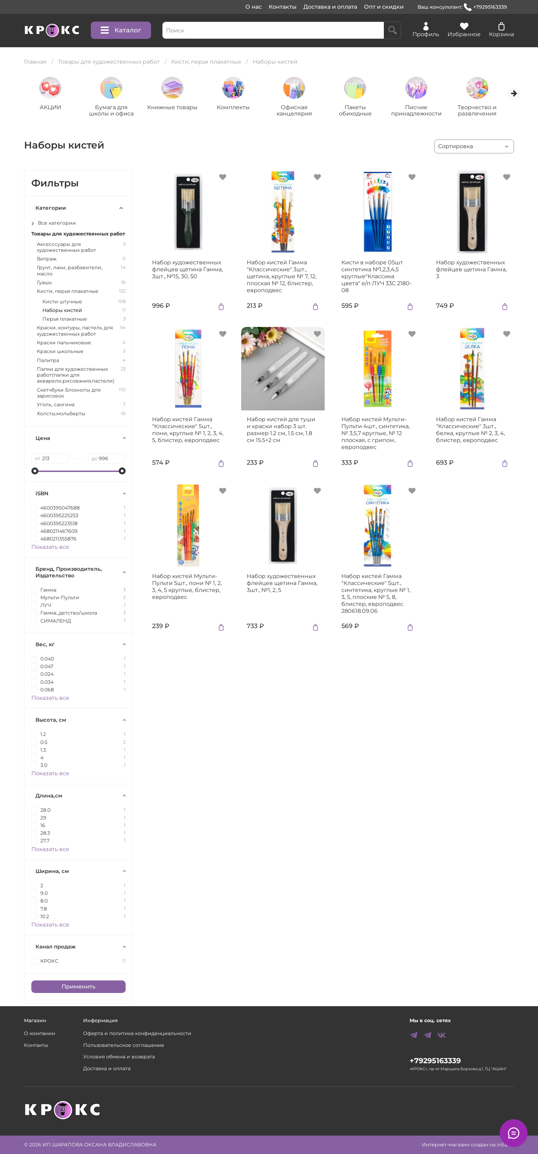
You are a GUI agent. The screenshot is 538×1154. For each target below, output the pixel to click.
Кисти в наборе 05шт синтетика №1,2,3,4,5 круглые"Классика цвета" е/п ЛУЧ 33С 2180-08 (376, 277)
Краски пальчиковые (64, 343)
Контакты (282, 6)
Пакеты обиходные (362, 111)
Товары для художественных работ (109, 61)
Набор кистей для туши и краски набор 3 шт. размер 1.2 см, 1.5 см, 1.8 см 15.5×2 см (281, 430)
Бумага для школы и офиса (113, 111)
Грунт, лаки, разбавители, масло (69, 271)
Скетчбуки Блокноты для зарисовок (69, 393)
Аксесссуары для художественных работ (66, 248)
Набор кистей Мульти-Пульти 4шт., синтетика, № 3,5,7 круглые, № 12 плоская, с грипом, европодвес (375, 434)
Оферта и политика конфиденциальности (137, 1033)
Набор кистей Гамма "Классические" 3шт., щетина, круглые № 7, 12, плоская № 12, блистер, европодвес (281, 277)
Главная (35, 61)
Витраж (47, 260)
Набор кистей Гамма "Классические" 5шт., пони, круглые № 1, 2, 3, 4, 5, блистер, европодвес (187, 430)
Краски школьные (60, 352)
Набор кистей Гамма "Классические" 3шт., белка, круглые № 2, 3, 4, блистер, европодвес (470, 430)
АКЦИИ (51, 108)
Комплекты (237, 108)
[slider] (35, 471)
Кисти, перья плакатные (206, 61)
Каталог (121, 30)
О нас (253, 6)
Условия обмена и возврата (119, 1056)
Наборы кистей (62, 311)
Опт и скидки (384, 6)
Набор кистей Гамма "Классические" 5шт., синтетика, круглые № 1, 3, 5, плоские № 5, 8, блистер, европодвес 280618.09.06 (375, 594)
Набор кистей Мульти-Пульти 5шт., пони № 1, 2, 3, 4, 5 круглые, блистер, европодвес (187, 587)
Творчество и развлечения (487, 111)
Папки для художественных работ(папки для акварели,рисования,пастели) (75, 376)
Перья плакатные (64, 320)
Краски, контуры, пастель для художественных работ (75, 331)
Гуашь (44, 283)
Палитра (48, 361)
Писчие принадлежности (424, 111)
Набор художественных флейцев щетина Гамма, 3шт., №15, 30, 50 (187, 270)
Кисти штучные (62, 302)
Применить (78, 987)
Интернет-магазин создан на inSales (468, 1144)
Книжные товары (175, 108)
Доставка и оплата (330, 6)
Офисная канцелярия (300, 111)
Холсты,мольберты (61, 414)
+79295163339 (485, 7)
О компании (39, 1033)
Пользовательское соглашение (123, 1045)
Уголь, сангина (55, 405)
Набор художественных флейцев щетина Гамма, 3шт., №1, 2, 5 (282, 583)
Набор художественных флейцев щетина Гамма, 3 (471, 270)
